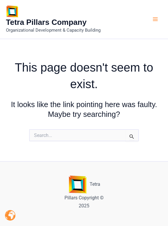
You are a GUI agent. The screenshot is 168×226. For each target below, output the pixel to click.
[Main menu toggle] (155, 19)
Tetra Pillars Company (46, 22)
